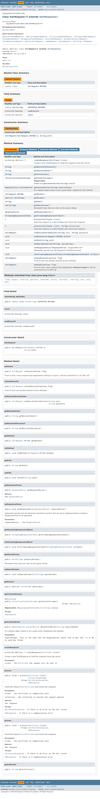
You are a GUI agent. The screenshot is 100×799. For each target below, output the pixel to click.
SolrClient (54, 160)
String (19, 107)
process (37, 219)
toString (74, 280)
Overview (4, 3)
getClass (34, 280)
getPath (37, 202)
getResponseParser (42, 212)
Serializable (8, 30)
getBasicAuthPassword (44, 167)
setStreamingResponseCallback (48, 254)
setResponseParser (42, 248)
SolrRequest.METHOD (37, 86)
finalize (24, 280)
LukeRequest (51, 41)
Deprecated (40, 3)
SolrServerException (38, 680)
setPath (37, 240)
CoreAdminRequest (10, 39)
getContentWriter (42, 187)
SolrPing (77, 41)
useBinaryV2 (33, 111)
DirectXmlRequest (53, 39)
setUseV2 (38, 265)
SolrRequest (10, 136)
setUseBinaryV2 (41, 258)
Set (13, 107)
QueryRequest (65, 41)
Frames (30, 7)
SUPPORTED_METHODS (36, 107)
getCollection (40, 174)
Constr (25, 10)
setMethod (38, 236)
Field (18, 10)
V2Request (87, 41)
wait (82, 280)
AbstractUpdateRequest (36, 37)
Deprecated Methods (15, 153)
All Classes (52, 7)
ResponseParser (12, 212)
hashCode (45, 280)
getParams (38, 198)
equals (15, 280)
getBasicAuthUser (42, 171)
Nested (12, 10)
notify (54, 280)
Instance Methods (28, 150)
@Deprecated (10, 599)
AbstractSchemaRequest (13, 37)
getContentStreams (42, 178)
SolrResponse (47, 17)
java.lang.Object (9, 21)
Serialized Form (10, 67)
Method (32, 10)
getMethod (38, 194)
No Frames (38, 7)
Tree (32, 3)
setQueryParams (41, 244)
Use (26, 3)
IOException (74, 604)
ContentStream (23, 178)
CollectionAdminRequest (61, 37)
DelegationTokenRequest (32, 39)
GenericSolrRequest (34, 41)
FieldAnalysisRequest (12, 41)
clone (7, 280)
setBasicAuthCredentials (46, 233)
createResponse (41, 160)
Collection (10, 178)
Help (48, 3)
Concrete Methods (69, 150)
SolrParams (19, 198)
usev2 (30, 115)
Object (14, 51)
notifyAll (63, 280)
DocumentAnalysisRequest (75, 39)
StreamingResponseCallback (18, 216)
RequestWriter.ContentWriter (19, 187)
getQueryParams (41, 205)
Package (13, 3)
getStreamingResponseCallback (48, 216)
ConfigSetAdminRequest (85, 37)
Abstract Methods (48, 150)
